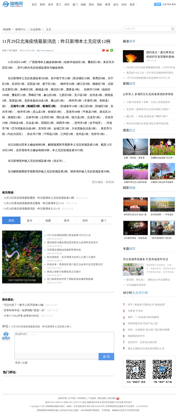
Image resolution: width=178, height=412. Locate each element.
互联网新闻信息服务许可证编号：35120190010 (126, 406)
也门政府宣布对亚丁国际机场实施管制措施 (70, 279)
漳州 (67, 4)
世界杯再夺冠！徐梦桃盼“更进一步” (24, 310)
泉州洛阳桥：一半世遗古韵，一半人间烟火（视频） (162, 214)
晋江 (58, 4)
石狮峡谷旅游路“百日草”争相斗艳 (162, 158)
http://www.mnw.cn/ (45, 50)
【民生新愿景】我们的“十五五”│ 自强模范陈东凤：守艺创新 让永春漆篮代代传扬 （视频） (162, 238)
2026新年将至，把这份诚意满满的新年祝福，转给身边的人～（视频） (135, 238)
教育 (107, 4)
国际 (99, 4)
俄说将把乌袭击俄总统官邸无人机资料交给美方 (72, 242)
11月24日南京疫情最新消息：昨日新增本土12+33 (32, 208)
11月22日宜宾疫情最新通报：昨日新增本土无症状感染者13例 (39, 197)
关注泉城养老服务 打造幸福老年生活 (145, 259)
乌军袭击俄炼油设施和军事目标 (64, 249)
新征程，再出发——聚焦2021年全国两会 (148, 279)
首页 (34, 4)
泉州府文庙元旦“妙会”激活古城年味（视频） (135, 214)
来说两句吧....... (65, 342)
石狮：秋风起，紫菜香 (134, 158)
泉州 (50, 4)
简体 (169, 4)
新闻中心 (20, 29)
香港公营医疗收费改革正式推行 (64, 271)
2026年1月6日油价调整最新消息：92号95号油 (150, 67)
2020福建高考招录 (136, 285)
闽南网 (7, 29)
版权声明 (62, 398)
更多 (132, 4)
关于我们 (72, 398)
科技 (124, 4)
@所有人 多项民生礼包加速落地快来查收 (148, 94)
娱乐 (116, 4)
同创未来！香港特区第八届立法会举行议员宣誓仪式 (75, 264)
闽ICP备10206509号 (96, 406)
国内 (91, 4)
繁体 (174, 4)
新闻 (42, 4)
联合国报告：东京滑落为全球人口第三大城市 (71, 257)
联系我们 (82, 398)
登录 (17, 362)
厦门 (75, 4)
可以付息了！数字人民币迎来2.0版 (24, 305)
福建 (83, 4)
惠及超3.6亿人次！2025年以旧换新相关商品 (149, 72)
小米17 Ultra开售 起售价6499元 (21, 315)
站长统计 (128, 402)
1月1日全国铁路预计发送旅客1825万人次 (69, 235)
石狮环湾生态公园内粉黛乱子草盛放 (135, 182)
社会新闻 (35, 29)
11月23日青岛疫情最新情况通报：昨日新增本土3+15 (34, 203)
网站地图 (102, 398)
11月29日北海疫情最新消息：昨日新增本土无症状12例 (40, 326)
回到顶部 (111, 398)
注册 (164, 4)
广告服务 (92, 398)
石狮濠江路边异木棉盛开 (162, 182)
